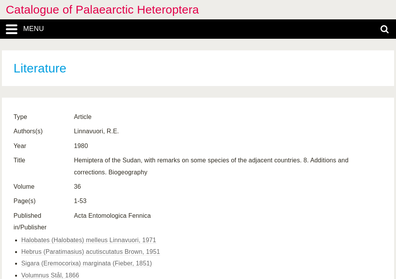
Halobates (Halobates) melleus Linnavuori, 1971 (88, 240)
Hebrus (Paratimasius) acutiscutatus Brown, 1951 (90, 251)
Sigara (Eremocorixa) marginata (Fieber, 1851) (86, 263)
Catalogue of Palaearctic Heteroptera (102, 9)
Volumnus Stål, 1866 (50, 275)
